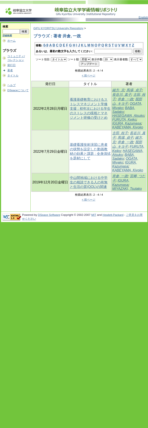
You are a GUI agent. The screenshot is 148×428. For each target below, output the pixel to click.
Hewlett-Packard (113, 214)
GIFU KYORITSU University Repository (58, 28)
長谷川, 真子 (121, 94)
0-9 (45, 45)
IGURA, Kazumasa (126, 123)
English (143, 17)
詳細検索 (7, 35)
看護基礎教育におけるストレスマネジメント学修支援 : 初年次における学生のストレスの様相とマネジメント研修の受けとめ (90, 108)
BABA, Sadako (123, 110)
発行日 (11, 65)
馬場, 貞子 (134, 90)
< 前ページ (89, 75)
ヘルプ (11, 85)
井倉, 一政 (125, 99)
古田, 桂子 (120, 133)
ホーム (11, 40)
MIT (93, 214)
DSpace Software (49, 214)
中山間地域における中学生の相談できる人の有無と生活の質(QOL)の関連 (89, 182)
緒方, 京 (118, 90)
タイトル (12, 75)
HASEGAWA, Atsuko (128, 115)
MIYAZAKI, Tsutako (127, 188)
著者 (10, 70)
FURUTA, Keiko (124, 119)
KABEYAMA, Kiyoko (127, 127)
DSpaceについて (17, 90)
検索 (5, 26)
